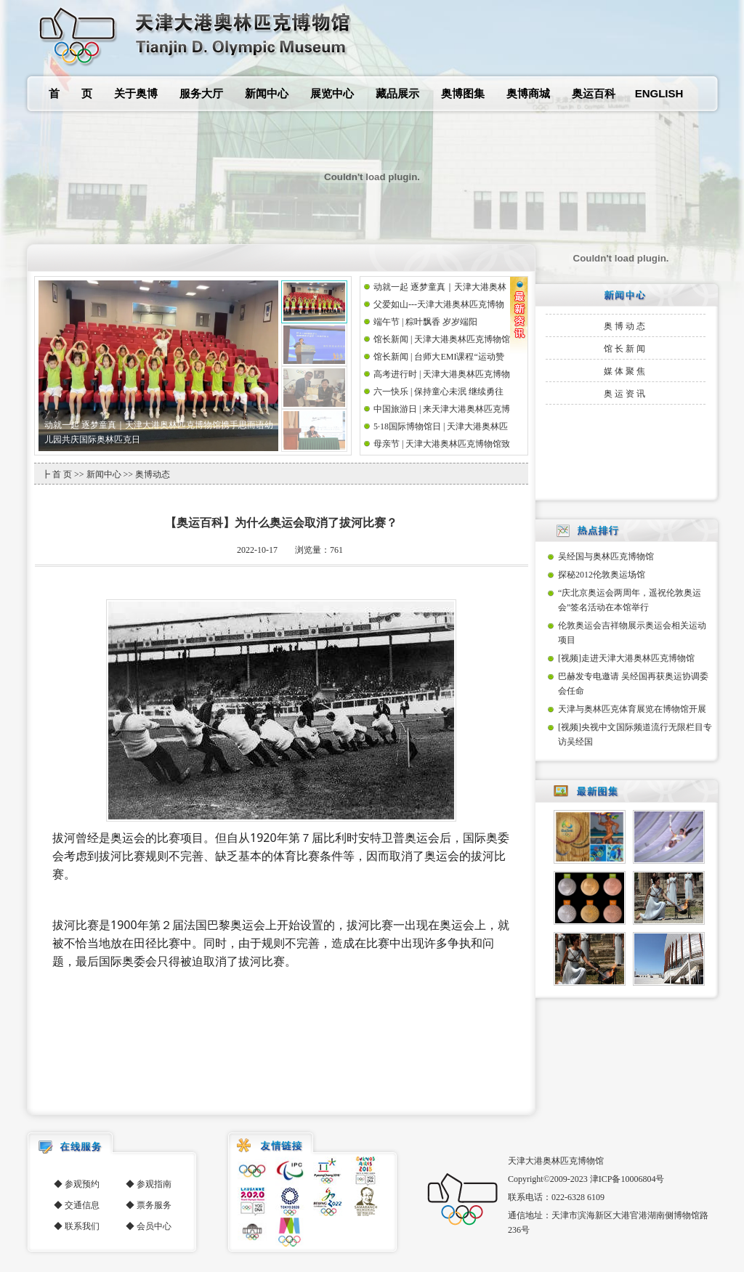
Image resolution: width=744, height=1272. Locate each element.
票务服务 (154, 1205)
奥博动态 (625, 326)
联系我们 (82, 1226)
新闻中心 (266, 93)
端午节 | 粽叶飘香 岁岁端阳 (425, 322)
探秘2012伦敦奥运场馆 (601, 575)
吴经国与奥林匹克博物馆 (606, 556)
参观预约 (82, 1184)
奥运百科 (593, 93)
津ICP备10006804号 (627, 1179)
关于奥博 (136, 93)
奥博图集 (463, 93)
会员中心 (154, 1226)
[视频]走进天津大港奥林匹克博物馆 (626, 658)
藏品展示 (397, 93)
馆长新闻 (625, 349)
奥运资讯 (625, 394)
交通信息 (82, 1205)
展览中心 (332, 93)
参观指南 (154, 1184)
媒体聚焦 (625, 371)
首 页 (70, 93)
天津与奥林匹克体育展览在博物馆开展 (632, 709)
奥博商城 (528, 93)
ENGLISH (659, 93)
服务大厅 (201, 93)
